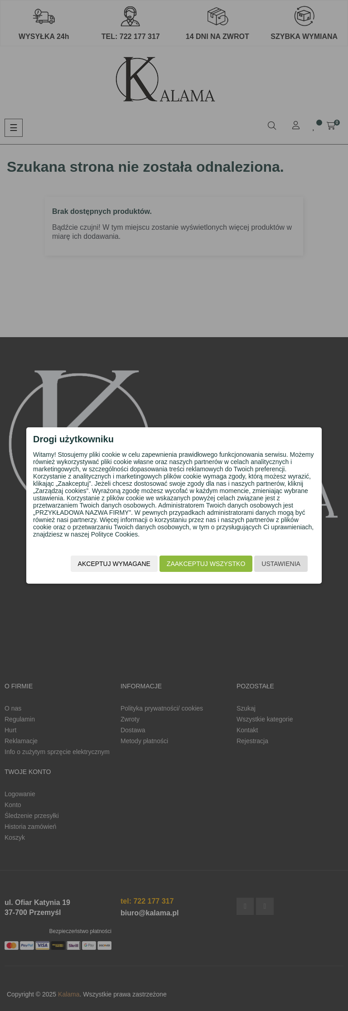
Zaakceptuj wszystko (197, 565)
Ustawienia (272, 565)
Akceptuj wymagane (105, 565)
